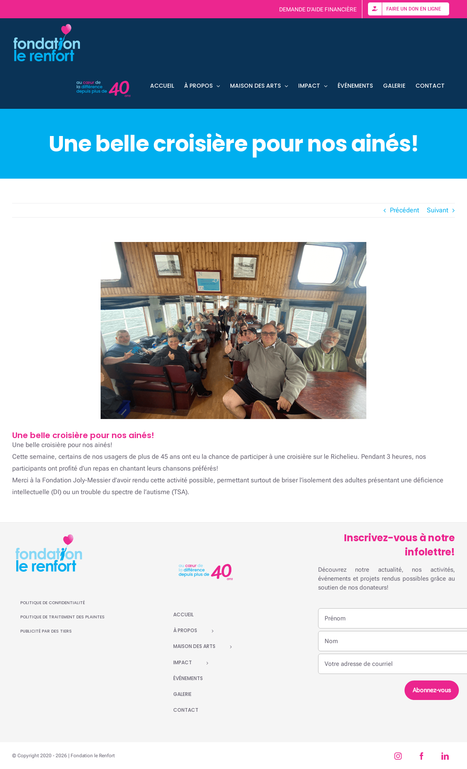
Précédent (404, 210)
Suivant (437, 210)
